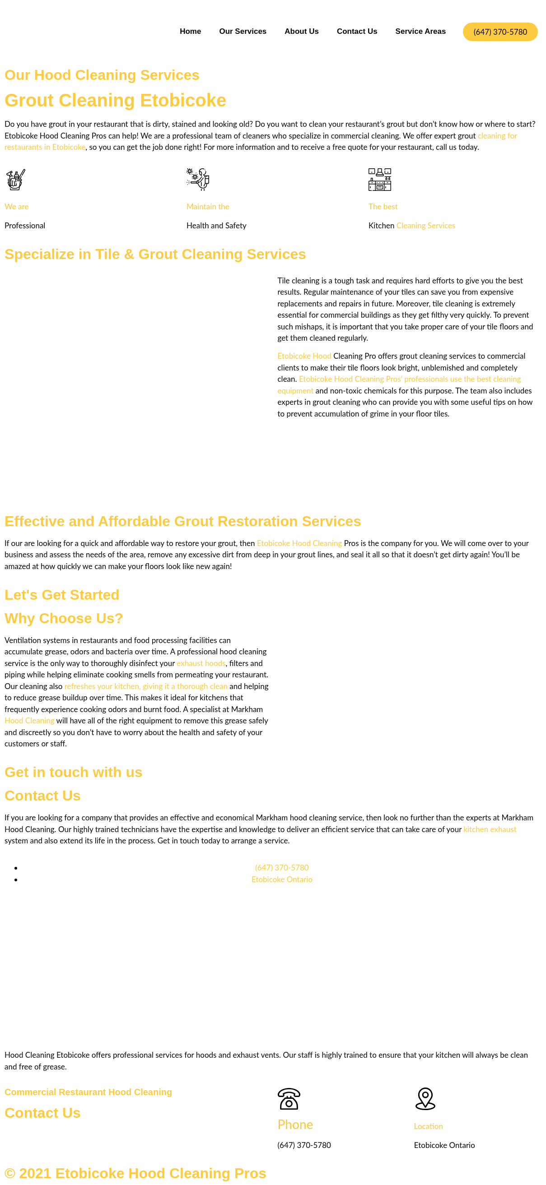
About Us (302, 31)
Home (190, 31)
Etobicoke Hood (304, 356)
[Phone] (289, 1099)
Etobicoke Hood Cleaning (299, 543)
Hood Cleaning (30, 720)
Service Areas (421, 31)
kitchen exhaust (489, 829)
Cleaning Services (426, 225)
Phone (295, 1124)
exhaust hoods (201, 663)
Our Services (242, 31)
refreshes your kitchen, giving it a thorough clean (146, 686)
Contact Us (357, 31)
